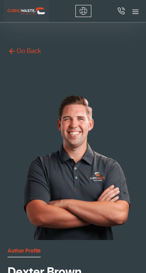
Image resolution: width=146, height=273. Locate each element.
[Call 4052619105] (121, 11)
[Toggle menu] (135, 11)
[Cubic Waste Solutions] (26, 11)
